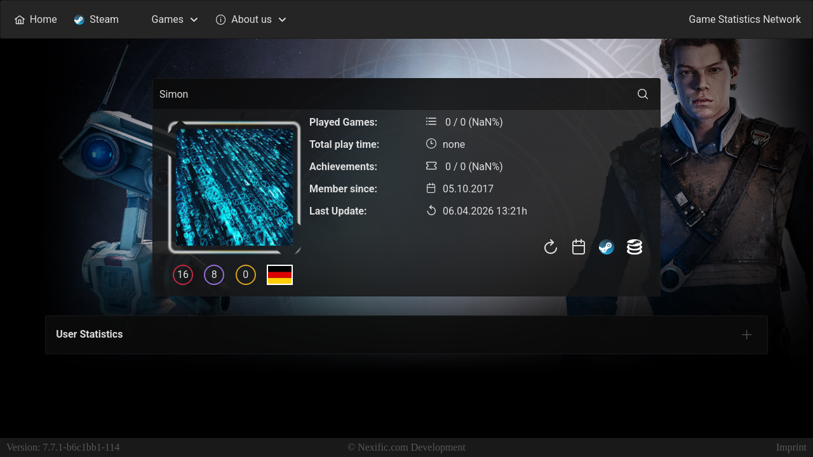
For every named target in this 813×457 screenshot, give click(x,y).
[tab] (747, 334)
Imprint (791, 447)
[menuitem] (35, 19)
